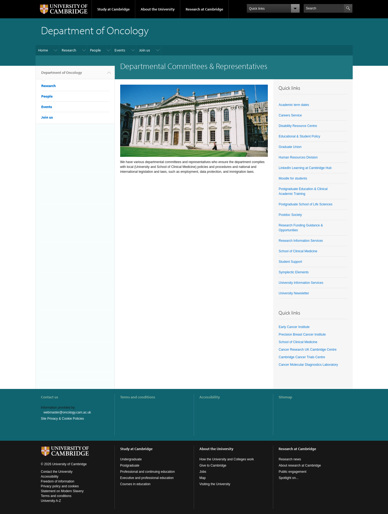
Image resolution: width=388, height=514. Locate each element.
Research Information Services (301, 241)
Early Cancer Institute (294, 327)
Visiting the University (214, 484)
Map (202, 478)
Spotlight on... (288, 478)
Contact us (49, 397)
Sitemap (285, 397)
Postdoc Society (290, 215)
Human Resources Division (298, 157)
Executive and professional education (147, 478)
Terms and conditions (137, 397)
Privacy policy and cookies (60, 486)
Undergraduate (131, 459)
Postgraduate (129, 465)
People (95, 50)
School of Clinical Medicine (298, 251)
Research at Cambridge (204, 9)
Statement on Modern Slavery (62, 491)
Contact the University (56, 472)
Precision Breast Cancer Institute (302, 334)
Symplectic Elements (294, 272)
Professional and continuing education (147, 472)
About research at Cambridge (300, 465)
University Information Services (301, 283)
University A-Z (51, 501)
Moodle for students (293, 178)
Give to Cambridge (212, 465)
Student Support (290, 262)
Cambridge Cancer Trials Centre (302, 357)
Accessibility (209, 397)
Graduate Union (290, 147)
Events (120, 50)
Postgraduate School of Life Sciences (305, 204)
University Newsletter (294, 293)
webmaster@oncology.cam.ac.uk (67, 412)
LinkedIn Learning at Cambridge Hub (305, 168)
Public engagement (292, 472)
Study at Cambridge (113, 9)
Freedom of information (57, 481)
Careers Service (290, 115)
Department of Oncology (61, 74)
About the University (158, 9)
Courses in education (135, 484)
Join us (144, 50)
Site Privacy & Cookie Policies (62, 418)
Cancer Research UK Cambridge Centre (308, 349)
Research (69, 50)
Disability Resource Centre (298, 126)
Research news (290, 459)
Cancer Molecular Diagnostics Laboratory (308, 365)
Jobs (202, 472)
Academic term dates (294, 105)
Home (43, 50)
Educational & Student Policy (299, 136)
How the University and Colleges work (226, 459)
